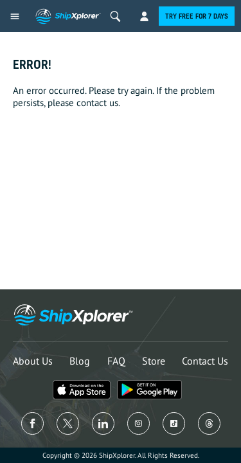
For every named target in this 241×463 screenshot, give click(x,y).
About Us (33, 360)
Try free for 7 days (196, 16)
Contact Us (205, 360)
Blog (79, 360)
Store (153, 360)
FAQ (116, 360)
